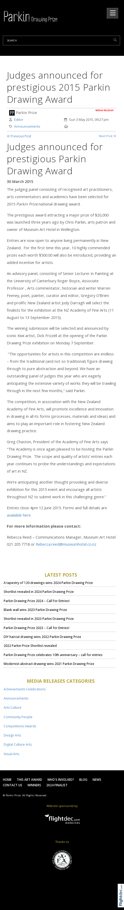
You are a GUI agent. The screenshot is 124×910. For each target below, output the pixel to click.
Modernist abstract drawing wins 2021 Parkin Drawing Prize (49, 664)
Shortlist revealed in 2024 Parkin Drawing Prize (39, 591)
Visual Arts (11, 754)
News (97, 779)
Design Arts (12, 735)
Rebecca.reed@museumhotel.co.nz (66, 544)
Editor (18, 119)
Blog (83, 779)
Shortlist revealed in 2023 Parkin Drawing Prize (39, 618)
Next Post (107, 136)
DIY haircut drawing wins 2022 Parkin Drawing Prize (42, 637)
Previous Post (19, 136)
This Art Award (29, 779)
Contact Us (12, 785)
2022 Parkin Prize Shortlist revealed (30, 645)
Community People (18, 717)
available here (19, 515)
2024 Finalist (56, 785)
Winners (34, 785)
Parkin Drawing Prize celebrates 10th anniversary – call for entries (53, 655)
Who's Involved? (60, 779)
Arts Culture (12, 707)
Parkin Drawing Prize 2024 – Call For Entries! (37, 601)
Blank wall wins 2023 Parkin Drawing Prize (35, 610)
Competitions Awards (20, 726)
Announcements (27, 126)
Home (7, 779)
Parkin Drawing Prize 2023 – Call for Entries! (36, 628)
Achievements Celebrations (25, 689)
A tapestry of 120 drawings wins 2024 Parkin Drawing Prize (48, 583)
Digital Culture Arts (18, 744)
